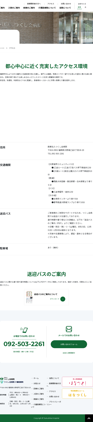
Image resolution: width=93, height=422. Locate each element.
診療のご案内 (39, 388)
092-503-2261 (24, 344)
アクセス (50, 3)
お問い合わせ (66, 3)
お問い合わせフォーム (68, 344)
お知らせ (37, 383)
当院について (65, 7)
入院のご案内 (14, 7)
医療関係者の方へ (34, 3)
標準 (79, 7)
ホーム (36, 378)
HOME (2, 48)
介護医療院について (47, 7)
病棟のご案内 (29, 7)
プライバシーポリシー (53, 403)
